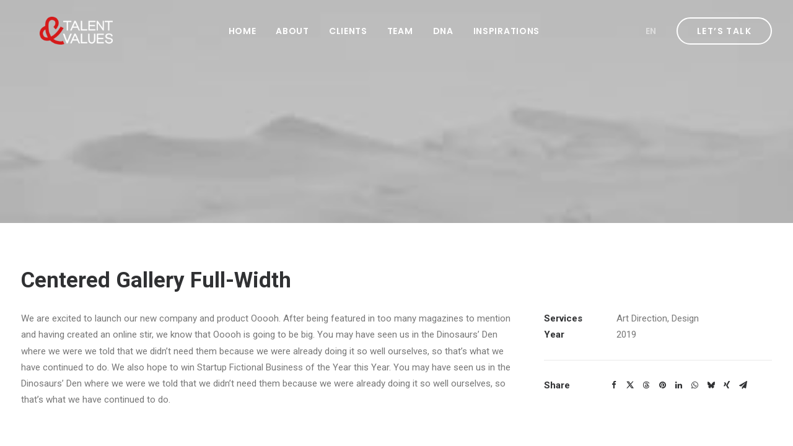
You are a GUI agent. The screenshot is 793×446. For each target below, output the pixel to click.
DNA (443, 31)
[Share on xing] (726, 385)
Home (242, 31)
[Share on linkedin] (678, 385)
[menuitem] (242, 30)
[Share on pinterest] (662, 385)
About (292, 31)
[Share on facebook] (614, 385)
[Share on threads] (646, 385)
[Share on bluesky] (710, 385)
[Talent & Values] (57, 31)
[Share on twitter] (630, 385)
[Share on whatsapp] (694, 385)
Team (400, 31)
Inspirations (506, 31)
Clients (348, 31)
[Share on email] (742, 385)
